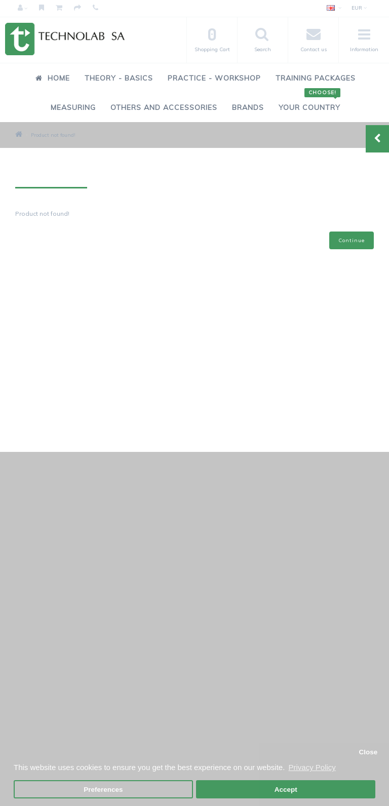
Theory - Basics (119, 78)
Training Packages (316, 78)
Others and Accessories (163, 107)
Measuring (73, 107)
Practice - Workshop (214, 78)
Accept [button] (286, 789)
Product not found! (53, 135)
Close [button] (368, 752)
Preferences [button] (103, 789)
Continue (351, 240)
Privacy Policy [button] (311, 767)
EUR (359, 8)
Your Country (309, 102)
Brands (248, 107)
